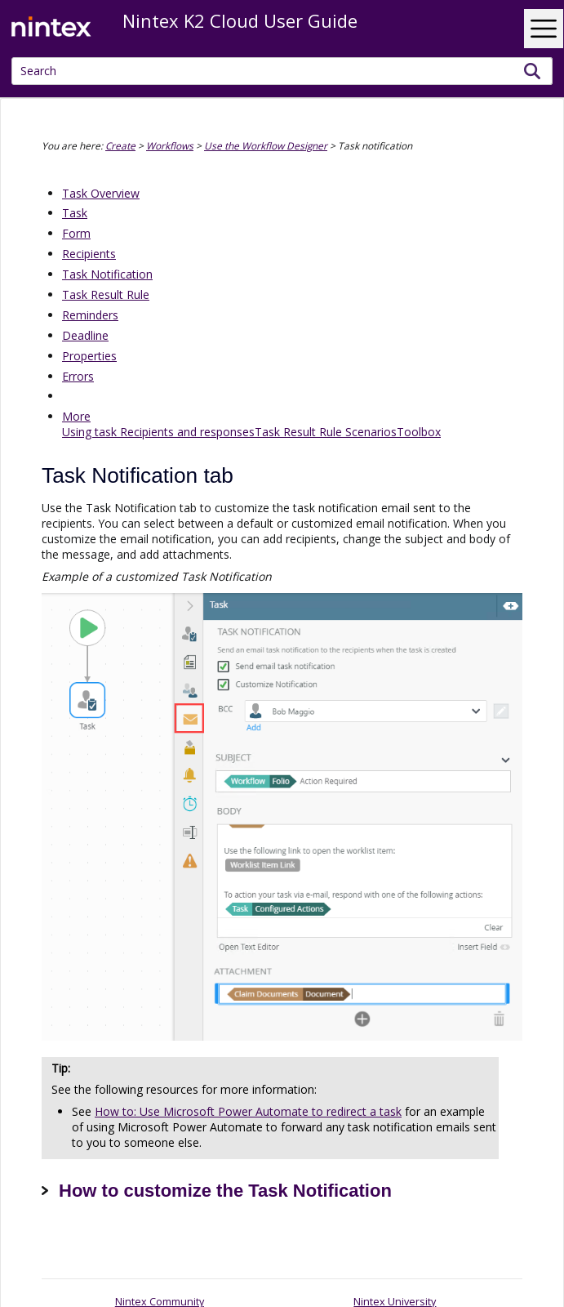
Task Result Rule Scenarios (326, 431)
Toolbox (419, 431)
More (76, 416)
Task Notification (107, 274)
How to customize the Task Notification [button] (217, 1190)
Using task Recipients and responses (158, 431)
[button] (533, 71)
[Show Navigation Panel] (543, 28)
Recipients (89, 253)
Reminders (90, 315)
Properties (89, 356)
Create (120, 145)
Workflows (169, 145)
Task (74, 213)
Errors (78, 376)
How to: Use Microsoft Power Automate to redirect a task (248, 1111)
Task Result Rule (105, 294)
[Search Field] (282, 71)
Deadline (85, 335)
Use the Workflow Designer (265, 145)
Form (76, 233)
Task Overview (101, 193)
